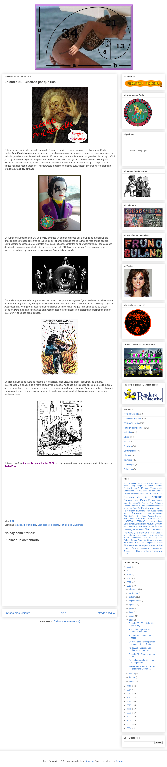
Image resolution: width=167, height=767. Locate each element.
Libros (126, 437)
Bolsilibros (128, 469)
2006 (129, 720)
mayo (131, 616)
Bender (134, 488)
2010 (129, 705)
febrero (132, 677)
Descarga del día (135, 497)
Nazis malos (138, 530)
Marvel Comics (155, 523)
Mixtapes (143, 526)
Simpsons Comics (154, 543)
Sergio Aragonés (138, 540)
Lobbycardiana (156, 521)
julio (131, 608)
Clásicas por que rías (25, 525)
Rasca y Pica (155, 538)
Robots (127, 540)
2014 (129, 690)
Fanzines (128, 446)
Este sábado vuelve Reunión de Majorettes (141, 661)
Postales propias (147, 535)
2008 (129, 713)
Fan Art (136, 508)
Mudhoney (128, 530)
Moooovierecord (155, 526)
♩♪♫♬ (126, 554)
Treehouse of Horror (133, 551)
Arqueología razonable (142, 486)
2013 (129, 694)
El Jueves (134, 503)
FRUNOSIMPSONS (132, 418)
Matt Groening (130, 526)
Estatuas (159, 503)
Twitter (145, 551)
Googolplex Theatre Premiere (150, 516)
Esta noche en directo (48, 525)
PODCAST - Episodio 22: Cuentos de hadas (140, 630)
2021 (129, 567)
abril (131, 620)
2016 (129, 586)
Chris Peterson (149, 491)
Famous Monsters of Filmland (135, 506)
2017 (129, 582)
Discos (127, 455)
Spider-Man (157, 548)
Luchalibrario (140, 524)
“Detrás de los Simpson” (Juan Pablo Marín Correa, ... (142, 667)
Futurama (136, 513)
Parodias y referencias (135, 532)
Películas (128, 432)
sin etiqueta (156, 551)
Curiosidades (151, 493)
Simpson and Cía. (134, 542)
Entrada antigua (105, 612)
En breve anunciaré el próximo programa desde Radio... (142, 643)
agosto (132, 604)
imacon (90, 761)
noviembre (134, 593)
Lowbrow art (129, 524)
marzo (132, 673)
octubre (132, 597)
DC (161, 494)
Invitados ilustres (145, 518)
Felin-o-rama (129, 511)
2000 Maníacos (130, 483)
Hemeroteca (129, 518)
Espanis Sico (147, 503)
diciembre (133, 589)
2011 (129, 701)
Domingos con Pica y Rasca (139, 500)
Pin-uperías (134, 535)
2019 (129, 574)
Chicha (138, 490)
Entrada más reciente (17, 612)
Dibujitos (156, 497)
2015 (129, 686)
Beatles (127, 488)
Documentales (130, 451)
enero (132, 681)
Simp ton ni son (155, 540)
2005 (129, 724)
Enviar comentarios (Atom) (66, 621)
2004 (129, 728)
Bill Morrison (143, 488)
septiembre (134, 601)
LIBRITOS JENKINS (134, 521)
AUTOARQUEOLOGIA (146, 483)
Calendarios (129, 491)
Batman (159, 486)
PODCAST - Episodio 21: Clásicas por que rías (140, 649)
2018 (129, 578)
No (147, 529)
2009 (129, 709)
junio (131, 612)
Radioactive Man (139, 538)
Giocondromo (149, 513)
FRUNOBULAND (131, 423)
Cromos (159, 491)
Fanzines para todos (152, 508)
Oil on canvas (156, 530)
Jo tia (160, 519)
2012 (129, 697)
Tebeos (127, 441)
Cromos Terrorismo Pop (134, 494)
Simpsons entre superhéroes (139, 545)
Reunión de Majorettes (71, 525)
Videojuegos (129, 464)
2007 (129, 716)
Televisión (128, 460)
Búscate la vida (156, 488)
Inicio (63, 612)
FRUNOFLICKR (131, 414)
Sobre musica (140, 548)
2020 (129, 570)
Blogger (120, 761)
